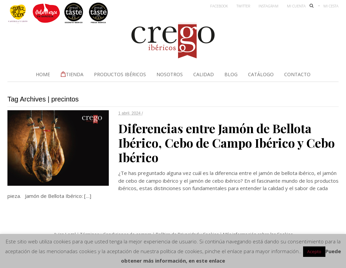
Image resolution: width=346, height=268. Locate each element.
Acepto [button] (314, 251)
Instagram (268, 5)
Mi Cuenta (296, 5)
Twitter (243, 5)
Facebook (219, 5)
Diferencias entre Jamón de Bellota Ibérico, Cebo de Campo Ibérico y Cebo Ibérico (226, 142)
